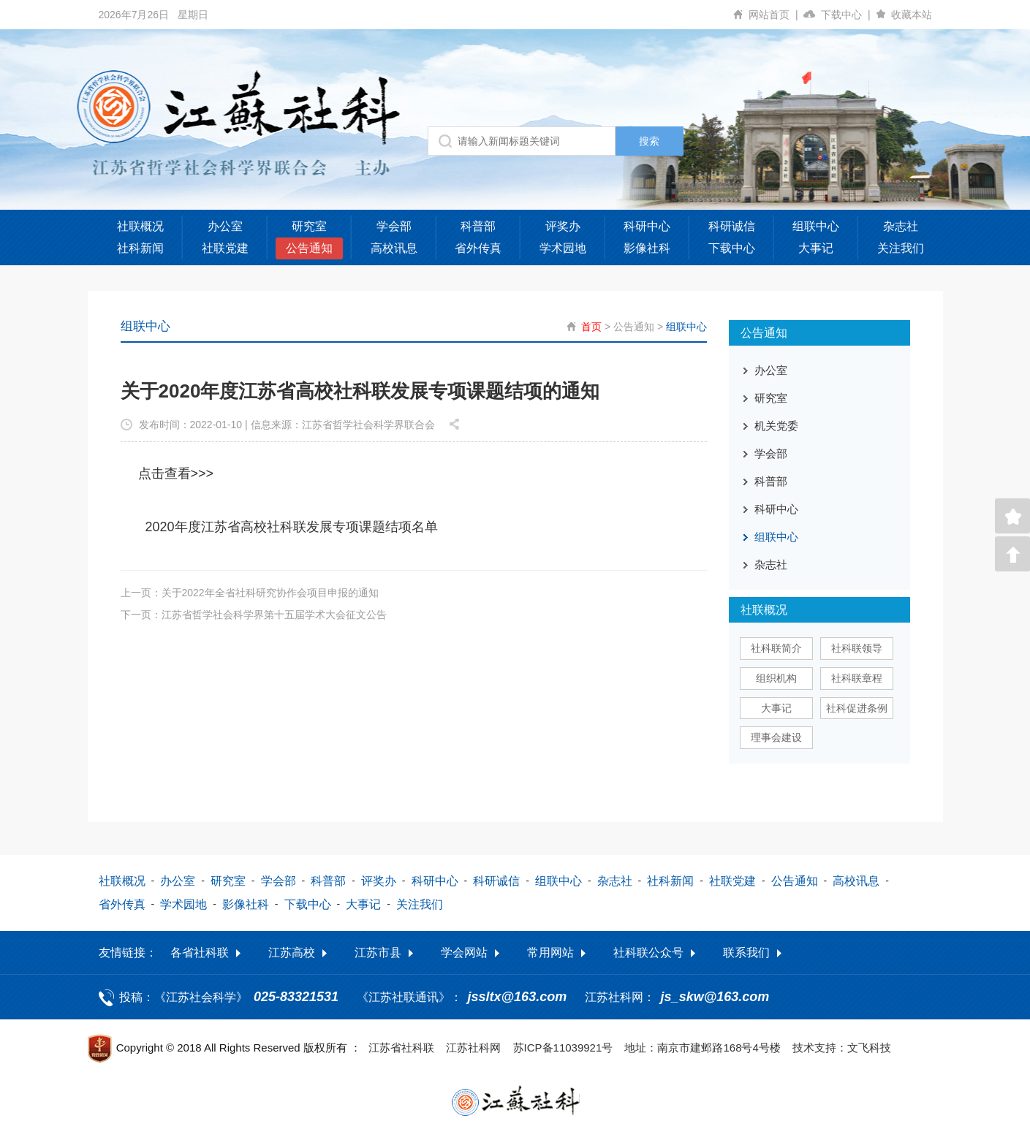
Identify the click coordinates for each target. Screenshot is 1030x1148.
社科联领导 (856, 648)
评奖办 (562, 226)
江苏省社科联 (401, 1047)
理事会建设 (776, 737)
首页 (591, 326)
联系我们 (746, 952)
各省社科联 (199, 952)
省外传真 (478, 248)
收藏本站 (911, 14)
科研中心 (647, 226)
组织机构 (776, 678)
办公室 (225, 226)
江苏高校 (291, 952)
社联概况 (140, 226)
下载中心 (848, 14)
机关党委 (776, 425)
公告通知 (309, 248)
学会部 (394, 226)
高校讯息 (394, 248)
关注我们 (900, 248)
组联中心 (815, 226)
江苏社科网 (473, 1047)
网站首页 (776, 14)
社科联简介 (776, 648)
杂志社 (900, 226)
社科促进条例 (856, 708)
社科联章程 (856, 678)
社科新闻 (140, 248)
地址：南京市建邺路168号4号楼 (702, 1047)
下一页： (254, 614)
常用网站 (550, 952)
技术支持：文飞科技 (841, 1047)
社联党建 (225, 248)
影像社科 (647, 248)
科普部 (478, 226)
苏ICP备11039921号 (563, 1047)
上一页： (250, 592)
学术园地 (562, 248)
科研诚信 (731, 226)
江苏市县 (378, 952)
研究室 (309, 226)
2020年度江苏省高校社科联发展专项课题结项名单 (291, 526)
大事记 (815, 248)
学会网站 (464, 952)
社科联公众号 (648, 952)
